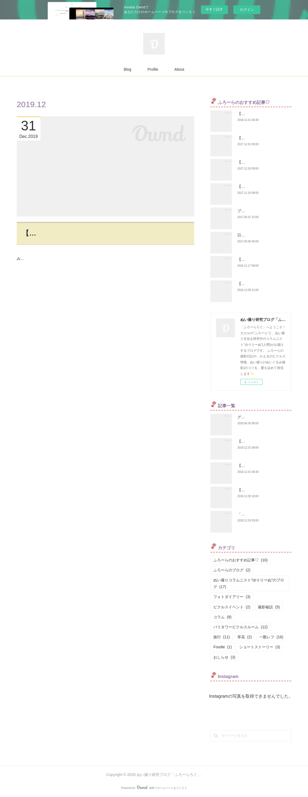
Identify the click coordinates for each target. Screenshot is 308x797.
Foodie (222, 647)
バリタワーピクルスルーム (240, 627)
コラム (222, 617)
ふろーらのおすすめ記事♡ (240, 560)
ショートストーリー (259, 647)
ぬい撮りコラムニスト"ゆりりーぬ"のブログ (248, 583)
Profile (153, 69)
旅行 (221, 637)
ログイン (247, 10)
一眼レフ (271, 637)
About (179, 69)
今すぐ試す (214, 9)
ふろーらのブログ (231, 570)
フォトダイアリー (231, 597)
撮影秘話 (269, 607)
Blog (127, 69)
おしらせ (224, 657)
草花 (244, 637)
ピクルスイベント (231, 607)
